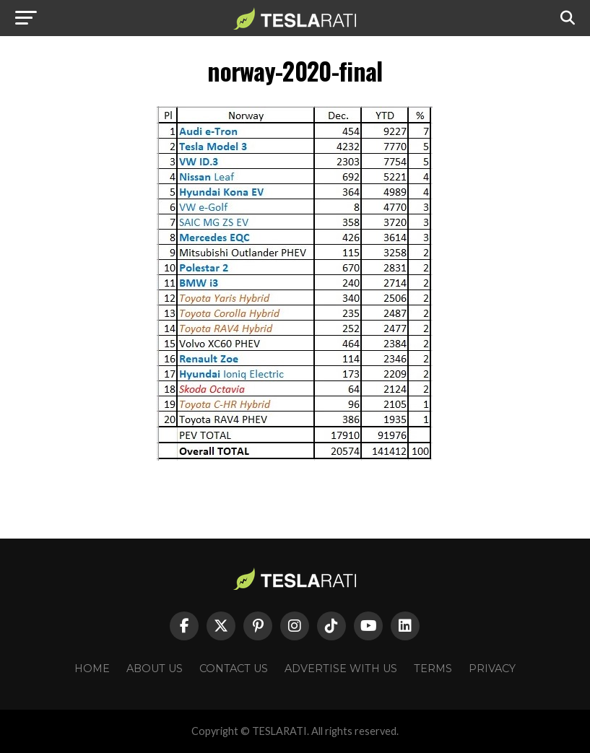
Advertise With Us (341, 668)
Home (92, 668)
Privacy (492, 668)
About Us (154, 668)
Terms (433, 668)
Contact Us (233, 668)
